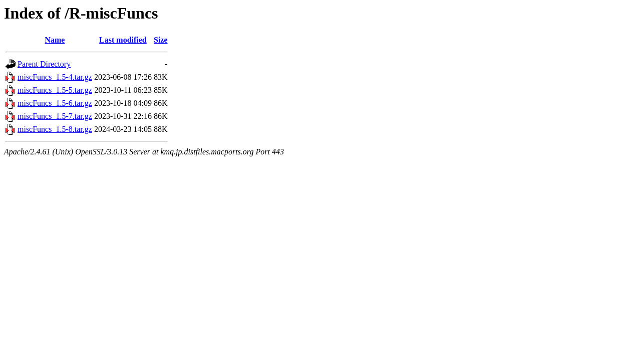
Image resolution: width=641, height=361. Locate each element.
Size (161, 40)
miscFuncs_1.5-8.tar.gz (55, 129)
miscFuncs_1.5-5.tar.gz (55, 90)
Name (55, 40)
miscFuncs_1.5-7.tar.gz (55, 116)
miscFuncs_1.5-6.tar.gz (55, 103)
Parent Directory (44, 64)
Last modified (123, 40)
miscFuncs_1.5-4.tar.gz (55, 77)
